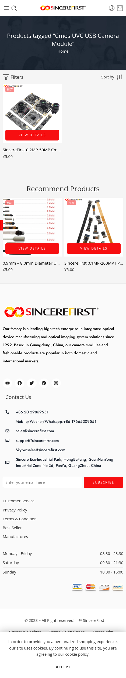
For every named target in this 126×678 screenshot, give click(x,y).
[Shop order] (112, 76)
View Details (32, 135)
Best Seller (12, 527)
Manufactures (15, 536)
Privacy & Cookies (25, 631)
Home (63, 51)
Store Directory (52, 643)
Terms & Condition (20, 518)
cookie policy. (77, 667)
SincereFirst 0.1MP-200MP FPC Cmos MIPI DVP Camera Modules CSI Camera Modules (93, 263)
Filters (13, 77)
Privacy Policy (15, 510)
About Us (82, 643)
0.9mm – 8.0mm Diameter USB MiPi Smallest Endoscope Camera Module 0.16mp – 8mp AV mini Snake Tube (32, 263)
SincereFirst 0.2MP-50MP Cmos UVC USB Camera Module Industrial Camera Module (32, 149)
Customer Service (18, 500)
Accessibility (103, 631)
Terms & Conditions (67, 631)
